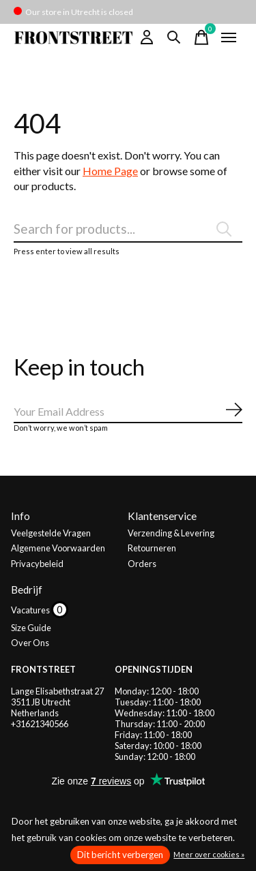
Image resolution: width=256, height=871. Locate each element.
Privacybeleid (37, 563)
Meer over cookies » (208, 854)
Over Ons (30, 642)
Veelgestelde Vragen (51, 533)
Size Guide (31, 627)
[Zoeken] (128, 228)
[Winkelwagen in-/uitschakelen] (201, 37)
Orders (142, 563)
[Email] (128, 412)
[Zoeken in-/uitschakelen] (174, 37)
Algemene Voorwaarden (58, 548)
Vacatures (31, 610)
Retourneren (152, 548)
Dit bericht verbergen (120, 854)
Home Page (110, 170)
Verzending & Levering (171, 533)
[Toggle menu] (228, 37)
